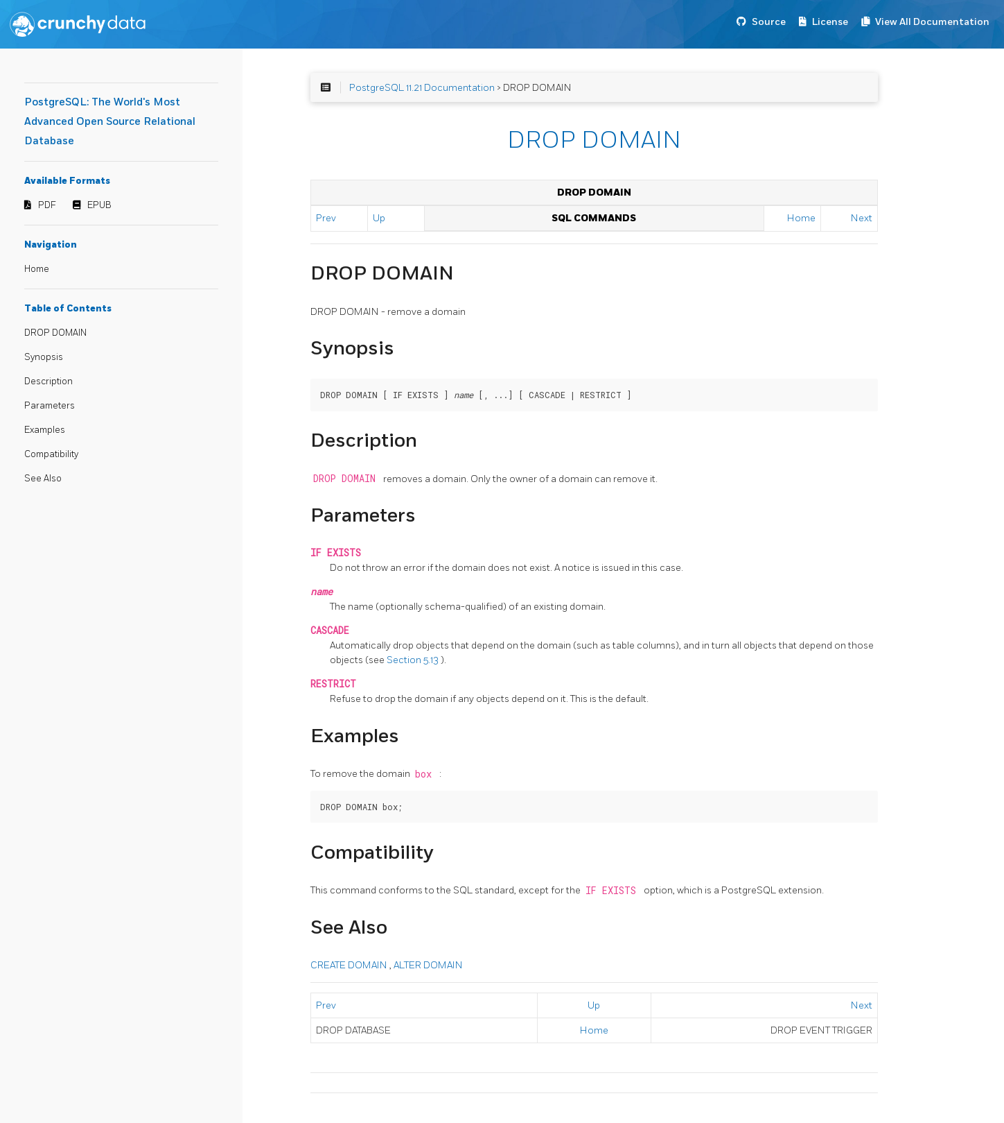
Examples (44, 430)
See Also (43, 478)
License (830, 22)
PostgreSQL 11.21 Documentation (422, 88)
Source (769, 22)
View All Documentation (932, 22)
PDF (47, 205)
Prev (326, 218)
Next (861, 218)
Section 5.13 (414, 660)
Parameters (49, 405)
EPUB (99, 205)
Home (36, 269)
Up (379, 218)
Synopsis (43, 357)
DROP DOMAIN (55, 332)
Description (48, 381)
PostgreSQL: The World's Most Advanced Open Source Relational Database (109, 122)
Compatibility (51, 454)
